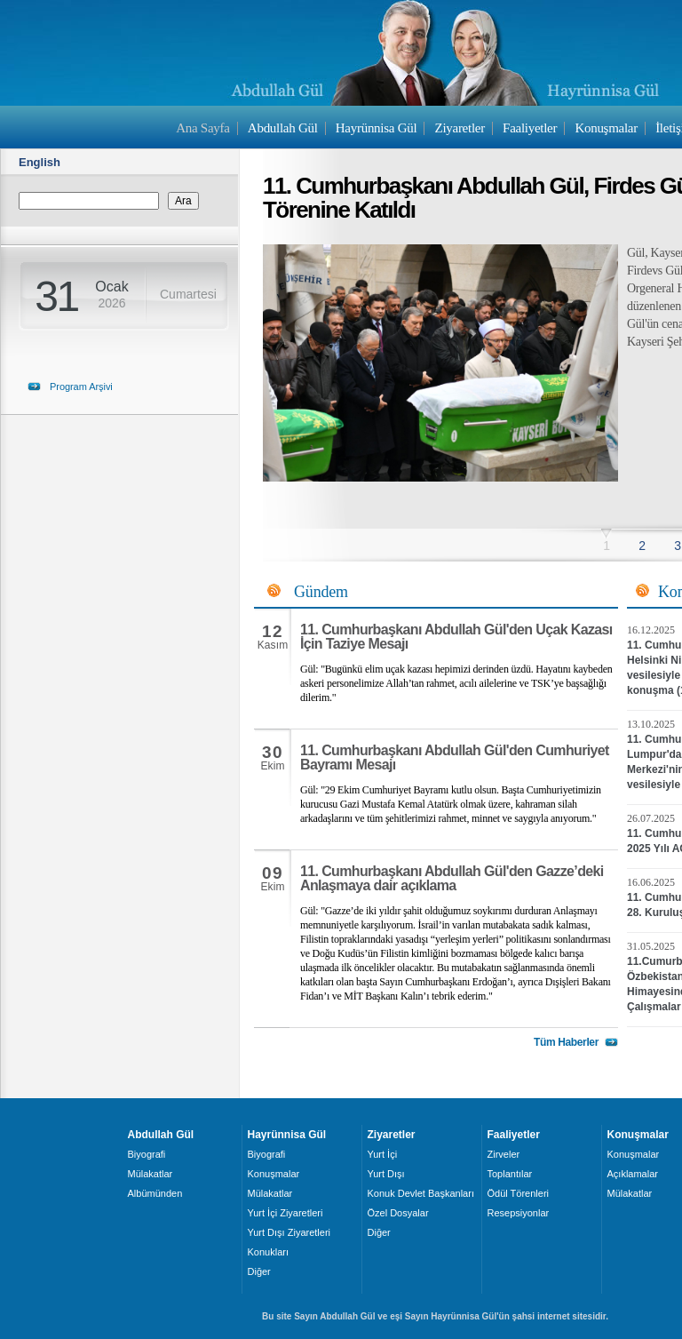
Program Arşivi (81, 386)
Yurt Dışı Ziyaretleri (289, 1232)
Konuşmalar (606, 128)
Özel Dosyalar (398, 1212)
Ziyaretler (460, 128)
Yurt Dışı (386, 1173)
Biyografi (147, 1154)
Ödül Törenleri (519, 1193)
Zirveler (504, 1154)
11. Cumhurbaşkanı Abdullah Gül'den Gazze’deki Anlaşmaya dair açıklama (452, 878)
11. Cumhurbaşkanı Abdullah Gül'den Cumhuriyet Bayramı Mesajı (454, 757)
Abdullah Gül (283, 128)
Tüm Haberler (566, 1042)
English (39, 162)
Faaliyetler (530, 128)
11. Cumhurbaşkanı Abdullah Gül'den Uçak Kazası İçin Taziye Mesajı (456, 636)
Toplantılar (510, 1173)
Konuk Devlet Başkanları (421, 1193)
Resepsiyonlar (519, 1212)
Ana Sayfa (202, 128)
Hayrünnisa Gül (376, 128)
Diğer (259, 1271)
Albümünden (155, 1193)
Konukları (268, 1252)
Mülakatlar (150, 1173)
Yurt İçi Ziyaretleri (285, 1212)
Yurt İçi (383, 1154)
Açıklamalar (632, 1173)
